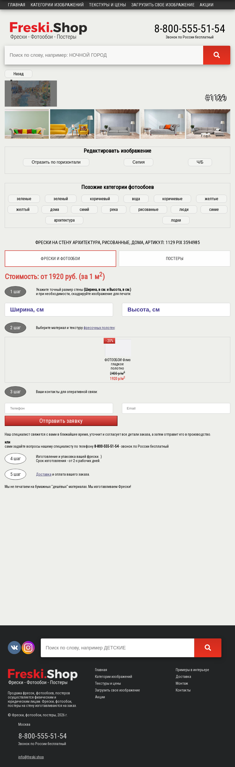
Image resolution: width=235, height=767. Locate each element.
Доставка (43, 599)
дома (54, 334)
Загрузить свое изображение (163, 4)
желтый (23, 334)
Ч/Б (200, 287)
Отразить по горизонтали (56, 287)
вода (136, 323)
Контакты (183, 690)
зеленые (24, 323)
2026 (61, 715)
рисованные (148, 334)
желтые (211, 323)
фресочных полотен (99, 453)
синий (84, 334)
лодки (176, 345)
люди (184, 334)
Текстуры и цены (107, 4)
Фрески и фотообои (60, 383)
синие (214, 334)
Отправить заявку (61, 546)
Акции (207, 4)
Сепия (138, 287)
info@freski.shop (31, 757)
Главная (16, 4)
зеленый (61, 323)
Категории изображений (57, 4)
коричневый (100, 323)
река (114, 334)
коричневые (172, 323)
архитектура (64, 345)
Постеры (174, 383)
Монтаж (182, 683)
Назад (18, 73)
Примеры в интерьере (192, 670)
